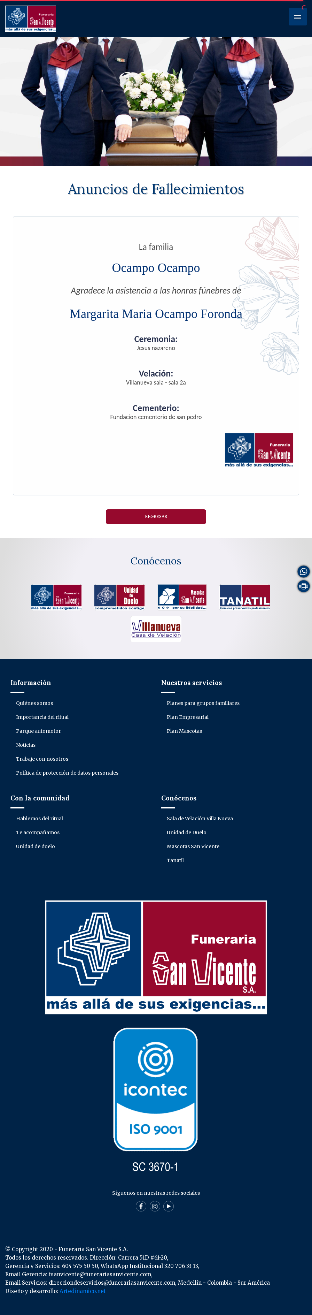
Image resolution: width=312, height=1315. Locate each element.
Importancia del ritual (42, 717)
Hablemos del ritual (39, 818)
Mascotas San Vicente (193, 846)
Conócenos (156, 561)
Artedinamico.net (83, 1291)
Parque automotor (38, 731)
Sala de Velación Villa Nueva (200, 818)
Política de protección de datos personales (67, 773)
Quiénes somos (34, 703)
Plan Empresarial (188, 717)
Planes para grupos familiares (203, 703)
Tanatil (175, 860)
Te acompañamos (38, 832)
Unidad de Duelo (186, 832)
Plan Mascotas (184, 731)
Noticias (26, 745)
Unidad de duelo (35, 846)
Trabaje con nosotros (42, 759)
